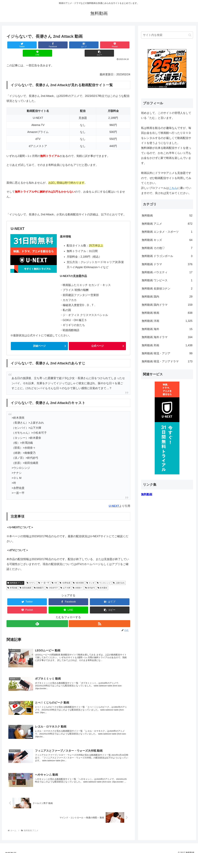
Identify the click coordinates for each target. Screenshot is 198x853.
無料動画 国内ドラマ (167, 304)
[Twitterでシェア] (17, 44)
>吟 (54, 575)
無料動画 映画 (167, 312)
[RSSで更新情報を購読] (99, 615)
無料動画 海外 (167, 329)
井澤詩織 (12, 580)
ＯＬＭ (90, 575)
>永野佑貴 (65, 575)
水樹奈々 (78, 580)
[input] (167, 35)
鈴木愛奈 (102, 580)
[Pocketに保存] (79, 44)
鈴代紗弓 (90, 580)
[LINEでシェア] (99, 44)
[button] (120, 44)
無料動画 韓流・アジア (167, 353)
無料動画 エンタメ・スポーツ (167, 231)
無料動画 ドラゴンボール (167, 256)
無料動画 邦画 (167, 345)
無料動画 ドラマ (167, 264)
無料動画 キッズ (167, 240)
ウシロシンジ (103, 575)
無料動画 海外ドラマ (167, 337)
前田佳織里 (25, 580)
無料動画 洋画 (167, 320)
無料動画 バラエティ (167, 272)
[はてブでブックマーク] (58, 44)
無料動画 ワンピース (167, 280)
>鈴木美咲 (78, 575)
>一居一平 (43, 575)
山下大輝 (65, 580)
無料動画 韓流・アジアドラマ (167, 361)
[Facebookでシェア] (37, 44)
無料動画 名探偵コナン (167, 288)
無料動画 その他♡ (167, 248)
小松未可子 (52, 580)
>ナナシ (31, 575)
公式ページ (97, 338)
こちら (173, 188)
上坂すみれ (119, 575)
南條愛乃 (39, 580)
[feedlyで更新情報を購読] (37, 615)
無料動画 (167, 215)
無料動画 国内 (167, 296)
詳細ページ (39, 338)
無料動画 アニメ (15, 575)
